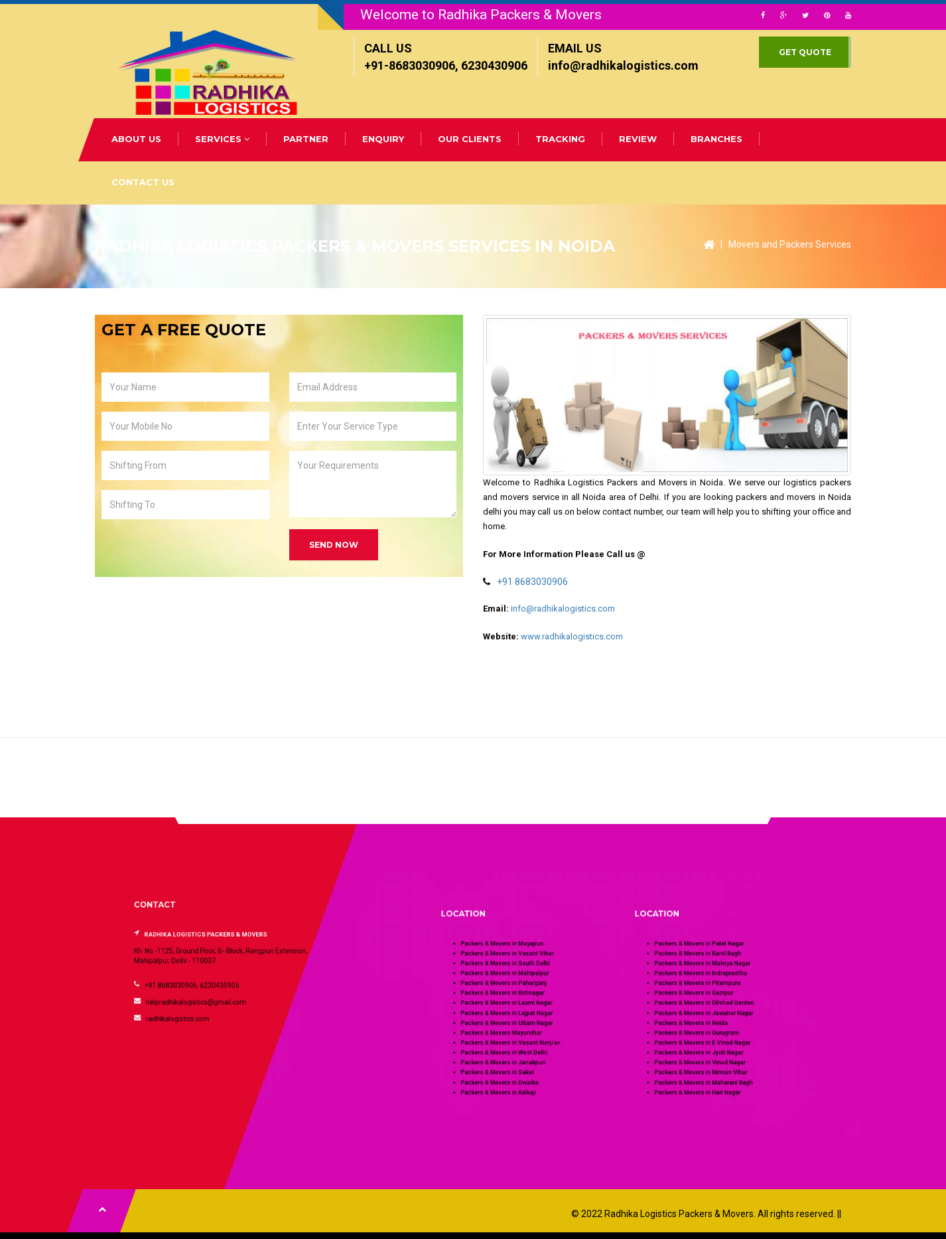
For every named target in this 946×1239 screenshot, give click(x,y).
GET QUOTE (805, 52)
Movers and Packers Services (789, 244)
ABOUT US (136, 138)
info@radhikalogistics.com (563, 609)
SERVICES (222, 138)
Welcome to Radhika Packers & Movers (481, 15)
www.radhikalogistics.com (572, 636)
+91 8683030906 (532, 581)
